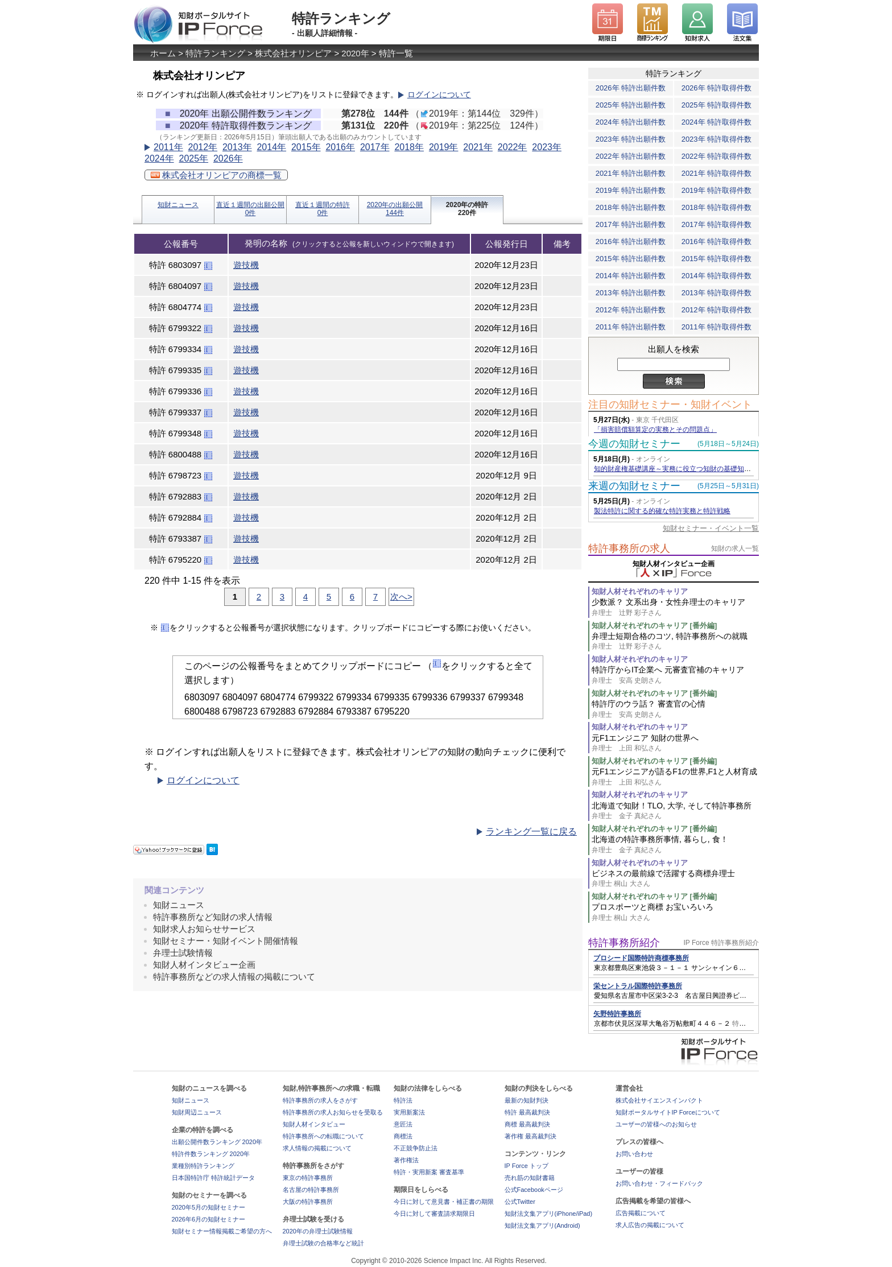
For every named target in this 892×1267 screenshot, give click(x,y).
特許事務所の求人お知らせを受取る (333, 1112)
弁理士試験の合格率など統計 (323, 1243)
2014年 (271, 147)
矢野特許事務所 (617, 1014)
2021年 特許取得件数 (717, 173)
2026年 (228, 158)
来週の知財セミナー (634, 486)
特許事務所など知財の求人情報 (212, 917)
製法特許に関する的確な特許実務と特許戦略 (662, 511)
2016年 (340, 147)
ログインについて (439, 94)
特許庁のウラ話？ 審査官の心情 (675, 709)
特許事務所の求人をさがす (320, 1100)
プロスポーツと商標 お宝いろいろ (675, 912)
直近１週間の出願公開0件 (250, 209)
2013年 (237, 147)
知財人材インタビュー (314, 1124)
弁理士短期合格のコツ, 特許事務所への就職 (675, 641)
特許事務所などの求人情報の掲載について (234, 976)
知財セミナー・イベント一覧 (711, 528)
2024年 (159, 158)
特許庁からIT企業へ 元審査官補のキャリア (675, 675)
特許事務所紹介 (624, 942)
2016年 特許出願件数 (631, 241)
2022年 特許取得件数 (717, 156)
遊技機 (246, 265)
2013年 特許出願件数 (631, 292)
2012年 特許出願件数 (631, 310)
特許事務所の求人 (629, 548)
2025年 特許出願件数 (631, 105)
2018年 (409, 147)
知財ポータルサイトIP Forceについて (668, 1112)
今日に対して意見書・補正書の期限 (444, 1201)
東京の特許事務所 (308, 1177)
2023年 (546, 147)
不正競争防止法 (415, 1148)
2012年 (202, 147)
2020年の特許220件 (467, 209)
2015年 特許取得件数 (717, 258)
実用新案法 (409, 1112)
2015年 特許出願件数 (631, 258)
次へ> (401, 596)
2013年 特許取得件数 (717, 292)
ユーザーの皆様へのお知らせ (656, 1124)
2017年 (375, 147)
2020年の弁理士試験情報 (318, 1231)
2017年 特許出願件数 (631, 224)
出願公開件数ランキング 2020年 (217, 1141)
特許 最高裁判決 (527, 1112)
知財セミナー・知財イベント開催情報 (225, 941)
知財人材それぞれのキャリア (640, 591)
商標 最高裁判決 (527, 1124)
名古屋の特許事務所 (311, 1189)
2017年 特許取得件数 (717, 224)
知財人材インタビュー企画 (204, 964)
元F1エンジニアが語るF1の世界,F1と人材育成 (675, 777)
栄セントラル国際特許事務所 (637, 986)
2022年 (512, 147)
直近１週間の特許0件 (322, 209)
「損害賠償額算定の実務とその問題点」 (655, 430)
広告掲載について (641, 1213)
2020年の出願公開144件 (395, 209)
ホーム (163, 53)
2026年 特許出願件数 (631, 88)
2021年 (478, 147)
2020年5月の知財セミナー (209, 1207)
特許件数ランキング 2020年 (211, 1153)
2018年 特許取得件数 (717, 207)
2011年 (168, 147)
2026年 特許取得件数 (717, 88)
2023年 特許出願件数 (631, 139)
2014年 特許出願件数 (631, 275)
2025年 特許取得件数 (717, 105)
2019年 (444, 147)
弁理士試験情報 (183, 953)
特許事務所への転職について (323, 1136)
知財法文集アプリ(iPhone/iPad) (549, 1213)
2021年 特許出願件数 (631, 173)
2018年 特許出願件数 (631, 207)
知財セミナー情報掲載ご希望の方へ (222, 1231)
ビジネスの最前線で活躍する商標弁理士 (675, 879)
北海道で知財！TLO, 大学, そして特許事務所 (675, 811)
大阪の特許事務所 (308, 1201)
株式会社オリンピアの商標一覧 (216, 175)
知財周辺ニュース (197, 1112)
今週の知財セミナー (634, 443)
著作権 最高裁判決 (530, 1136)
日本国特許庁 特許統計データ (213, 1177)
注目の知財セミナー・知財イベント (670, 404)
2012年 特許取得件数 (717, 310)
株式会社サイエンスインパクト (659, 1100)
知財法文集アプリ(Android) (542, 1225)
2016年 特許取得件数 (717, 241)
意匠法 (403, 1124)
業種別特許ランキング (203, 1165)
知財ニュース (178, 205)
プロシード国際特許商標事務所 (641, 958)
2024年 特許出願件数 (631, 122)
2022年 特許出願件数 (631, 156)
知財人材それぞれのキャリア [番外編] (654, 625)
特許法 (403, 1100)
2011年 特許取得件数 (717, 327)
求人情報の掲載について (317, 1148)
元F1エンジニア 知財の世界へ (675, 743)
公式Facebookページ (534, 1189)
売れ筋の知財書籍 (530, 1177)
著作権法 (406, 1160)
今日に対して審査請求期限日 (434, 1213)
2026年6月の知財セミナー (209, 1219)
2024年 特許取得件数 (717, 122)
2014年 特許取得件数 (717, 275)
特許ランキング (215, 53)
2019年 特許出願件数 (631, 190)
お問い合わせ (634, 1153)
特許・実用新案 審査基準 (429, 1172)
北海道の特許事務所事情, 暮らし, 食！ (675, 845)
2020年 (355, 53)
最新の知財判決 (526, 1100)
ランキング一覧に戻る (531, 831)
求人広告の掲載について (650, 1224)
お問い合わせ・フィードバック (659, 1183)
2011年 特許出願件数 (631, 327)
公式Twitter (520, 1201)
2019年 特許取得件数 (717, 190)
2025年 (193, 158)
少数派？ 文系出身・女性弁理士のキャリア (675, 607)
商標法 (403, 1136)
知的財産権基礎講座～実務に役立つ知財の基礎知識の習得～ (686, 469)
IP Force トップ (526, 1165)
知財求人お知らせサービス (204, 929)
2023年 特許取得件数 (717, 139)
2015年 (306, 147)
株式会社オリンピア (293, 53)
